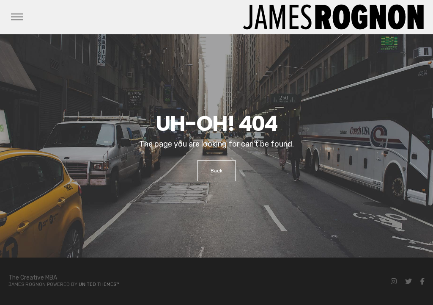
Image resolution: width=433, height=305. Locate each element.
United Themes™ (99, 284)
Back (216, 171)
